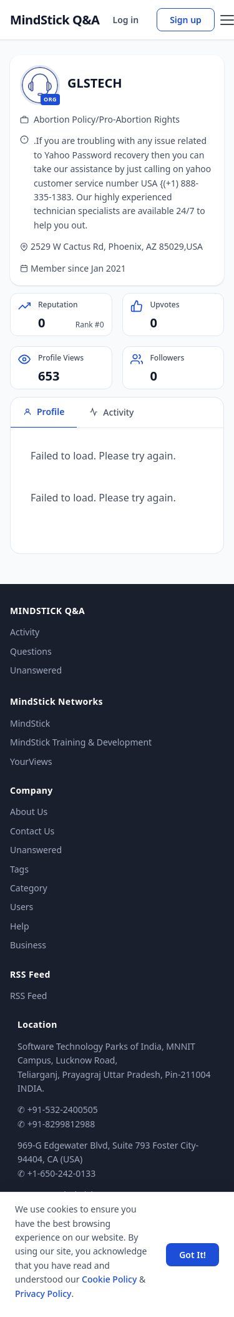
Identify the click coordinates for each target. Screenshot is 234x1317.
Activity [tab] (111, 412)
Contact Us (32, 831)
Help (19, 926)
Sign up (186, 20)
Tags (19, 869)
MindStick (30, 723)
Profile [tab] (43, 412)
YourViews (31, 761)
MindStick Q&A (55, 20)
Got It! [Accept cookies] (192, 1255)
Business (28, 945)
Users (21, 907)
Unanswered (36, 670)
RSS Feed (28, 996)
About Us (28, 811)
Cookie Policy (109, 1279)
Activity (24, 632)
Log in (126, 20)
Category (28, 888)
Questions (31, 651)
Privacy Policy (43, 1293)
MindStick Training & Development (81, 742)
